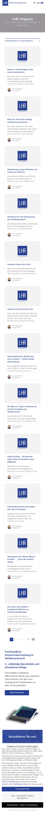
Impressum (35, 810)
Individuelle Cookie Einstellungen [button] (22, 805)
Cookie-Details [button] (11, 810)
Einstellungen (18, 784)
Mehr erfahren (17, 693)
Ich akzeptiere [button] (22, 789)
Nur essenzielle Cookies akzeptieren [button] (22, 796)
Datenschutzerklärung (10, 782)
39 (28, 639)
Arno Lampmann (17, 89)
